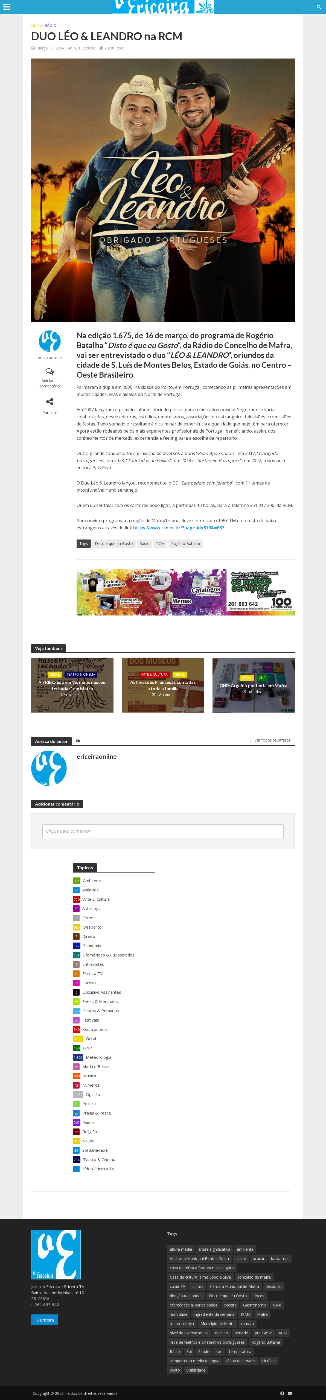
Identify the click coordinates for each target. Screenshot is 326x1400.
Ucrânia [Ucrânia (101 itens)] (269, 1360)
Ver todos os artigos (272, 740)
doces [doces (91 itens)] (259, 1295)
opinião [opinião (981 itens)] (221, 1332)
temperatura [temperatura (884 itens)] (240, 1351)
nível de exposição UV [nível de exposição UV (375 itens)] (189, 1332)
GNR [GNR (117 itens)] (277, 1305)
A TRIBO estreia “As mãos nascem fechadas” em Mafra (72, 685)
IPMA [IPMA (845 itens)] (246, 1314)
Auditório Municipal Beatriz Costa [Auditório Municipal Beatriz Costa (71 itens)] (199, 1258)
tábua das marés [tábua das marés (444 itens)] (241, 1360)
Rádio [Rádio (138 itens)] (175, 1351)
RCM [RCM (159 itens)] (283, 1332)
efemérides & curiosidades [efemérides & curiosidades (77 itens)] (193, 1305)
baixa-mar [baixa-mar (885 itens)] (280, 1258)
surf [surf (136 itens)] (219, 1351)
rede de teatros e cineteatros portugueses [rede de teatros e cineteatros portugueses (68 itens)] (207, 1342)
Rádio (51, 25)
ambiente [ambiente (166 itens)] (245, 1249)
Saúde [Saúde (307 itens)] (203, 1351)
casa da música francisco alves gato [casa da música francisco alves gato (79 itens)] (202, 1267)
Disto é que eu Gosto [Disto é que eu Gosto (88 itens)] (228, 1295)
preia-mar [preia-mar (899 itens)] (263, 1332)
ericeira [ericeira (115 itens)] (230, 1305)
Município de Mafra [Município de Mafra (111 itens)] (217, 1323)
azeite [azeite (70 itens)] (240, 1258)
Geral (37, 25)
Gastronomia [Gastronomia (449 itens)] (254, 1305)
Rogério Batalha (185, 543)
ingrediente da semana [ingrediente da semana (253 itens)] (214, 1314)
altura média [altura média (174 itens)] (181, 1249)
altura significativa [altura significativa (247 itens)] (214, 1249)
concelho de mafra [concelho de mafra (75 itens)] (254, 1277)
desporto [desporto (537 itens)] (274, 1286)
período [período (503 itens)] (241, 1332)
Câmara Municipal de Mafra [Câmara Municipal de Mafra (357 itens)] (234, 1286)
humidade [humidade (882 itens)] (178, 1314)
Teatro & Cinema (81, 674)
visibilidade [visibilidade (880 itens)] (196, 1370)
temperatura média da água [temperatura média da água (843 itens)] (194, 1360)
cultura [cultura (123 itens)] (197, 1286)
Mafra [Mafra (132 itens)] (262, 1314)
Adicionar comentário (49, 383)
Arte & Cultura (154, 674)
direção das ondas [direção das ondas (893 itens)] (186, 1295)
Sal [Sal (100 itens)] (189, 1351)
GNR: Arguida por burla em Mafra (253, 685)
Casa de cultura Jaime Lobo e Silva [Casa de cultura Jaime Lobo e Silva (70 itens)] (200, 1277)
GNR (262, 677)
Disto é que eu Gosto (114, 543)
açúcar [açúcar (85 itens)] (258, 1258)
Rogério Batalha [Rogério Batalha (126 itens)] (265, 1342)
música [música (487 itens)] (247, 1323)
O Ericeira (45, 1320)
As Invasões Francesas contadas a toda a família (163, 685)
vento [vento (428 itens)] (175, 1370)
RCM (160, 543)
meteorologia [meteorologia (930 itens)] (182, 1323)
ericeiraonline (50, 357)
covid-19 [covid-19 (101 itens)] (177, 1286)
